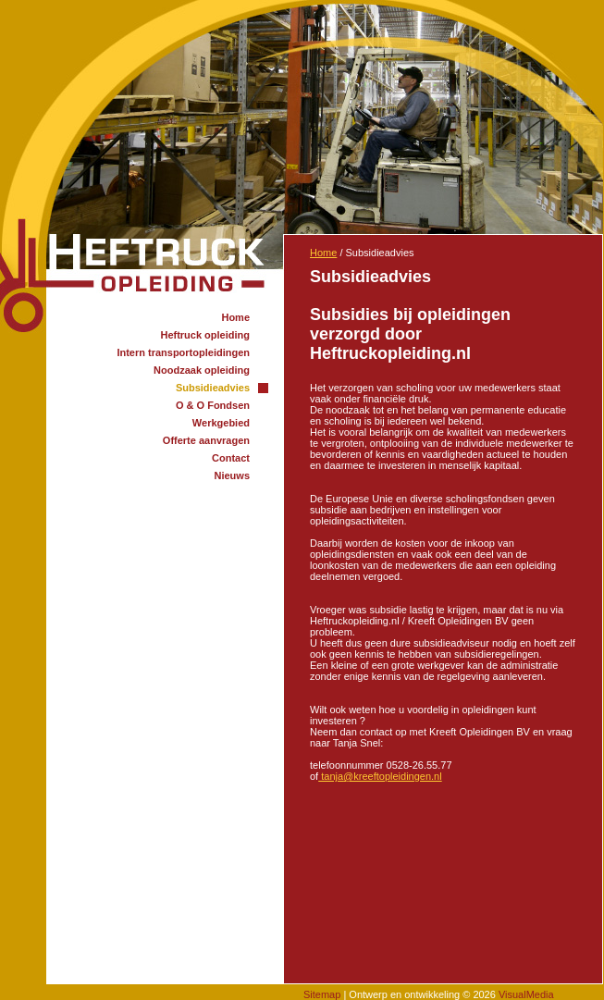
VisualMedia (526, 994)
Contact (231, 457)
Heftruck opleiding (205, 334)
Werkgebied (221, 422)
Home (235, 317)
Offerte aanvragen (206, 440)
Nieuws (232, 475)
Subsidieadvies (213, 387)
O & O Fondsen (213, 405)
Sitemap (321, 994)
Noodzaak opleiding (202, 370)
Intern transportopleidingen (183, 352)
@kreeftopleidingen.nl (380, 776)
